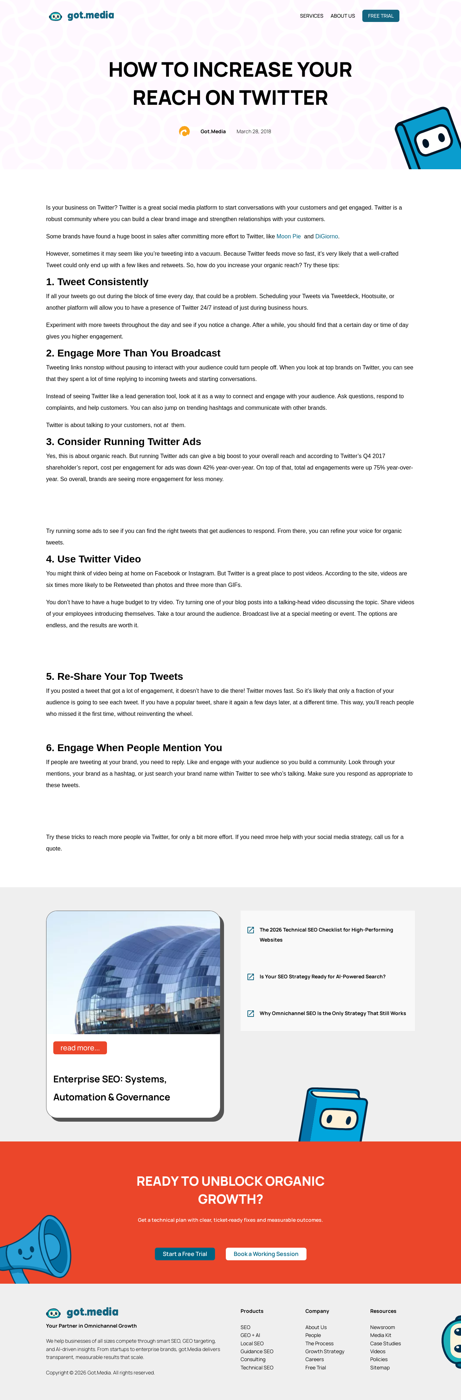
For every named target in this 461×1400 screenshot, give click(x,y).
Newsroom (382, 1327)
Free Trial (381, 15)
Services (311, 15)
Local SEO (252, 1343)
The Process (319, 1343)
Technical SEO (257, 1367)
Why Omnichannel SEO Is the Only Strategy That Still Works (333, 1013)
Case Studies (385, 1343)
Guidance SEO (257, 1351)
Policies (379, 1359)
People (313, 1335)
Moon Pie (290, 236)
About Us (343, 15)
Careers (314, 1359)
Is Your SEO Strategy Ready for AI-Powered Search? (323, 976)
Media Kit (380, 1335)
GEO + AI (250, 1335)
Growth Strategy (324, 1351)
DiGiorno (326, 236)
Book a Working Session (266, 1254)
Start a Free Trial (185, 1254)
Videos (377, 1351)
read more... (80, 1048)
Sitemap (380, 1367)
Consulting (253, 1359)
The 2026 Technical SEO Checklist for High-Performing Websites (326, 934)
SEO (245, 1327)
